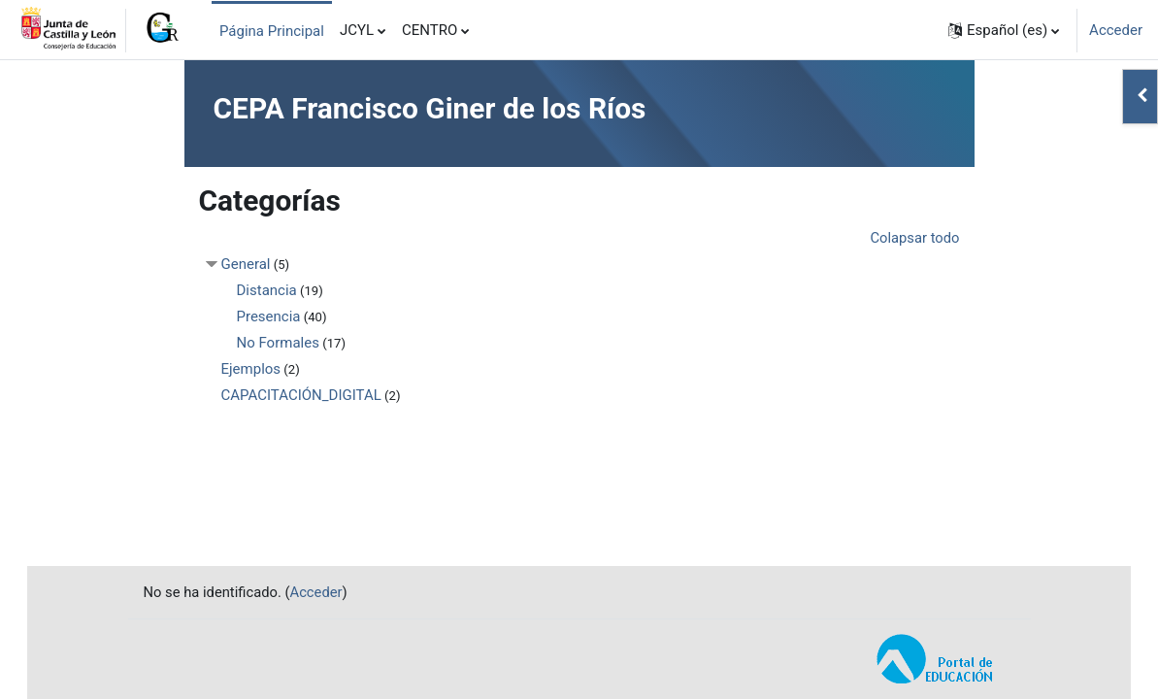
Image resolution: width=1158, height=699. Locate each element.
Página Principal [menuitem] (271, 31)
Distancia (267, 290)
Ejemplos (251, 369)
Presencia (269, 316)
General (246, 264)
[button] (1004, 30)
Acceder (1115, 30)
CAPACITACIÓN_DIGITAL (301, 395)
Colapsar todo (914, 238)
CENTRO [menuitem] (429, 30)
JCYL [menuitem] (357, 30)
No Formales (278, 342)
